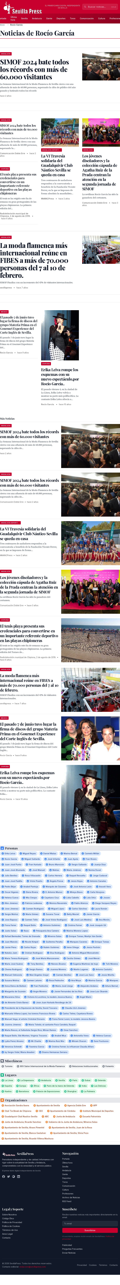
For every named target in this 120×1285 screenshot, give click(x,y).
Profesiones (67, 1193)
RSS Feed (66, 1201)
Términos (103, 1265)
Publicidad (67, 1245)
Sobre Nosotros (9, 1214)
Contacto (6, 1238)
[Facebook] (3, 1176)
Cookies (93, 1265)
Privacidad (82, 1265)
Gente (49, 18)
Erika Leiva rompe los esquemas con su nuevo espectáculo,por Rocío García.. (60, 376)
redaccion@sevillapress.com (32, 1267)
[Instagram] (13, 1176)
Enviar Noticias (69, 1253)
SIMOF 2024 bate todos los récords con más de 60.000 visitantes (18, 129)
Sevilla (24, 18)
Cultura (101, 18)
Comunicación (87, 18)
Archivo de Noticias (71, 1197)
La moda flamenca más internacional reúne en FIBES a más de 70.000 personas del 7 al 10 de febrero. (29, 683)
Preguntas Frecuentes (72, 1249)
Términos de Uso (10, 1230)
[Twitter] (8, 1176)
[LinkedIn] (18, 1176)
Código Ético (8, 1218)
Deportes (61, 18)
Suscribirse (90, 1230)
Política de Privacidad (12, 1222)
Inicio (2, 25)
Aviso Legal (7, 1234)
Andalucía (37, 18)
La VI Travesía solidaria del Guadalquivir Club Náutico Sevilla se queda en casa (57, 165)
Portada (65, 1159)
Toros (72, 18)
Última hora (14, 18)
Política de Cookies (11, 1226)
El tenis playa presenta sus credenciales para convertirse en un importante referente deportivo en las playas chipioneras (18, 183)
